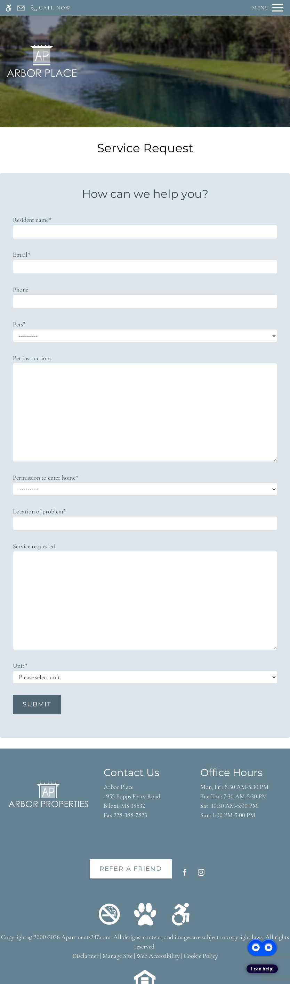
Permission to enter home (45, 477)
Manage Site (117, 956)
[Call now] (50, 8)
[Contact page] (21, 8)
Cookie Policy (201, 956)
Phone (20, 289)
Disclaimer (85, 956)
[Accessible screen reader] (8, 8)
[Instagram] (201, 875)
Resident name (32, 220)
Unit (20, 665)
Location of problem (39, 511)
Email (21, 254)
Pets (19, 324)
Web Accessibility (158, 956)
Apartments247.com (86, 937)
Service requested (34, 546)
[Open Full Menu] (267, 8)
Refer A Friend (130, 869)
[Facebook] (185, 875)
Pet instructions (32, 358)
